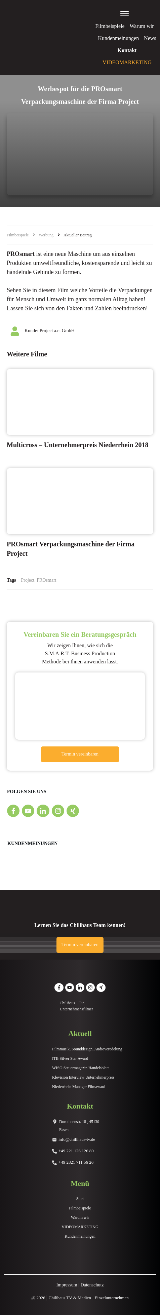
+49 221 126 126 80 (76, 1150)
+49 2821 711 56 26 (75, 1162)
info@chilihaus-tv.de (76, 1139)
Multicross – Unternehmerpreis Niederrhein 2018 (77, 445)
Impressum (66, 1284)
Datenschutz (92, 1284)
